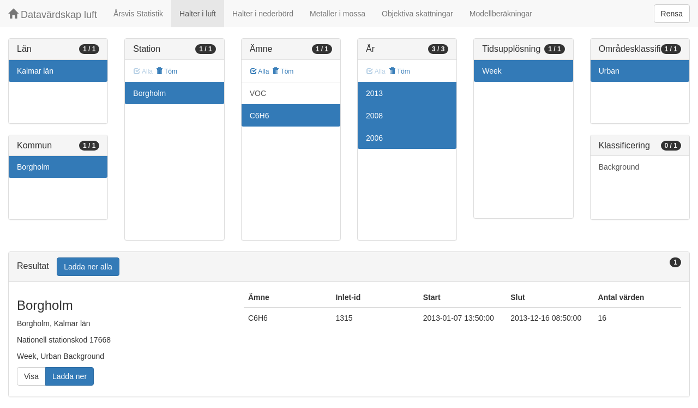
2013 (374, 93)
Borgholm (33, 167)
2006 (374, 138)
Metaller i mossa (337, 13)
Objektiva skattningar (417, 13)
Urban (609, 71)
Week (492, 71)
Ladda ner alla (88, 266)
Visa (31, 376)
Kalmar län (35, 71)
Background (619, 167)
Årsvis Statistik (138, 13)
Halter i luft (197, 13)
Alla (259, 71)
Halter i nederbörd (262, 13)
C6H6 (259, 115)
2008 (374, 115)
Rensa (672, 13)
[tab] (349, 267)
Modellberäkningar (501, 13)
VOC (258, 93)
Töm (166, 71)
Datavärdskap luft (52, 14)
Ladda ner (69, 376)
